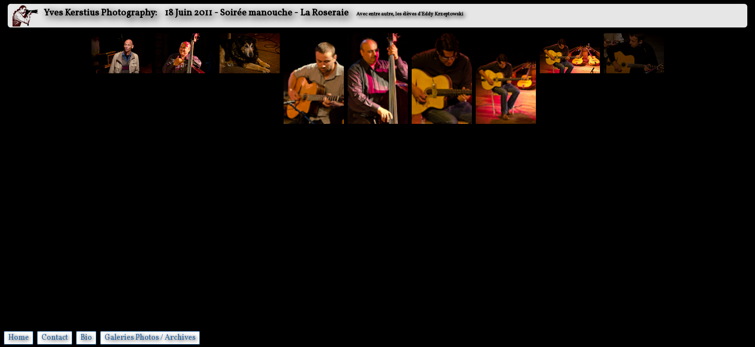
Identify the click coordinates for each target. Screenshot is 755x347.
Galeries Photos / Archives (149, 338)
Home (18, 338)
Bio (86, 338)
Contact (54, 338)
